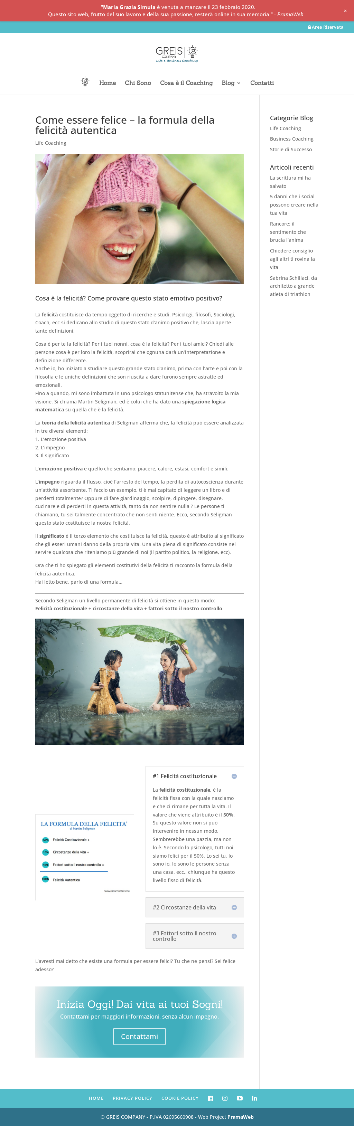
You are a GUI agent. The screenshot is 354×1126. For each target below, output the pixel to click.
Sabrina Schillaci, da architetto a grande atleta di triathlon (293, 286)
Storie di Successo (291, 149)
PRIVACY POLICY (132, 1098)
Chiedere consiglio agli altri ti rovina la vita (292, 258)
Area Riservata (326, 27)
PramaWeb (240, 1117)
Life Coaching (50, 143)
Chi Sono (138, 83)
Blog (228, 83)
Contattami (139, 1036)
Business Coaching (292, 138)
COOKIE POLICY (180, 1098)
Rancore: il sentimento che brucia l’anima (288, 232)
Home (107, 83)
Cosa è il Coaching (186, 83)
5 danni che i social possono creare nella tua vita (294, 204)
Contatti (262, 83)
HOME (96, 1098)
